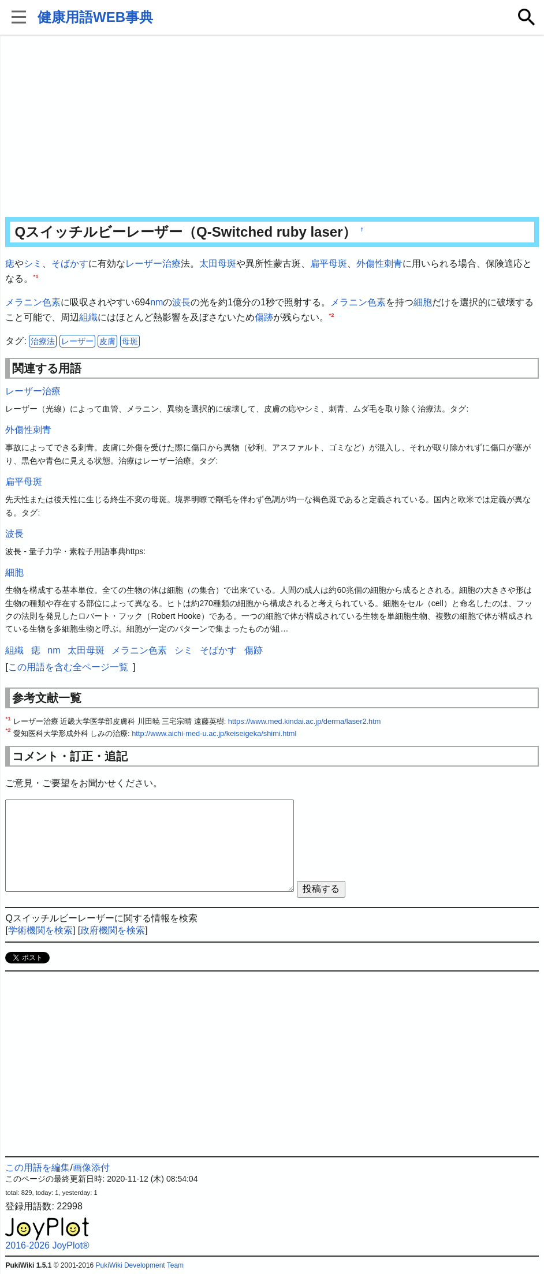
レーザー (77, 341)
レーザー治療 (153, 263)
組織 (88, 317)
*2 (331, 314)
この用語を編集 (37, 1167)
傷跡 (264, 317)
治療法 (43, 341)
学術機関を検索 (40, 930)
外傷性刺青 (379, 263)
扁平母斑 (328, 263)
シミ (33, 263)
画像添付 (91, 1167)
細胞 (422, 302)
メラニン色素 (33, 302)
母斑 (130, 341)
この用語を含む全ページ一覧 (68, 667)
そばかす (69, 263)
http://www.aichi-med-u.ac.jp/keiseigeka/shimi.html (214, 733)
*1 (35, 275)
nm (156, 302)
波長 (181, 302)
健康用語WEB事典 (95, 17)
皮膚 (107, 341)
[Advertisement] (272, 127)
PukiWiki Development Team (140, 1265)
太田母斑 (217, 263)
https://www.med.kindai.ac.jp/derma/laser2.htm (304, 721)
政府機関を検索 (112, 930)
